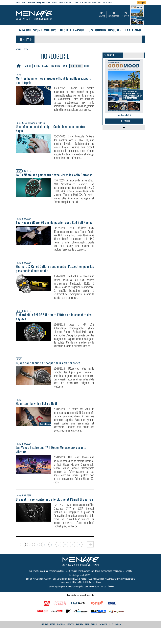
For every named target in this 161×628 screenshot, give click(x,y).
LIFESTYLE (78, 2)
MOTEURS (66, 2)
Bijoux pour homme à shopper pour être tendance (48, 363)
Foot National (69, 578)
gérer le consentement (69, 586)
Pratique (27, 66)
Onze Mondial (58, 578)
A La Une (25, 30)
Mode (65, 66)
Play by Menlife (79, 582)
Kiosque (141, 2)
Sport (37, 30)
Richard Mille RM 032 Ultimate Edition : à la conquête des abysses (54, 317)
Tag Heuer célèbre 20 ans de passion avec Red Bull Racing (54, 222)
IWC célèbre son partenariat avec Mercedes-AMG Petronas (54, 175)
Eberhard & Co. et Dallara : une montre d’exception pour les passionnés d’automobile (55, 268)
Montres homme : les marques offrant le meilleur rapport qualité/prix (53, 80)
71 (79, 544)
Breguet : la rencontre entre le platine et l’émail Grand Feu (54, 499)
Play (127, 30)
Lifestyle (64, 30)
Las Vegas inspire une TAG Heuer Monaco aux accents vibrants (51, 449)
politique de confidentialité (89, 586)
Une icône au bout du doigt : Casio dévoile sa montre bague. (50, 128)
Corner (100, 30)
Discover (115, 30)
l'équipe (111, 586)
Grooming (56, 66)
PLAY (97, 2)
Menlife (18, 49)
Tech (86, 66)
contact (103, 586)
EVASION (89, 2)
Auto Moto (39, 578)
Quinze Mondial (80, 578)
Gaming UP (101, 578)
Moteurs (50, 30)
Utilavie (98, 582)
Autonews (47, 578)
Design (37, 66)
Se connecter (125, 3)
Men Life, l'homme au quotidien (33, 2)
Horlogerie (76, 66)
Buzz (89, 30)
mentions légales (54, 586)
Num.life (69, 582)
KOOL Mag (92, 578)
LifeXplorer (90, 582)
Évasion (78, 30)
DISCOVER (107, 2)
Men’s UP (30, 578)
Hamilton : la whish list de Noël (36, 403)
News (19, 74)
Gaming (45, 66)
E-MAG (136, 30)
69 (65, 544)
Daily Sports (111, 578)
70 (72, 544)
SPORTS (56, 2)
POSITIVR (121, 578)
